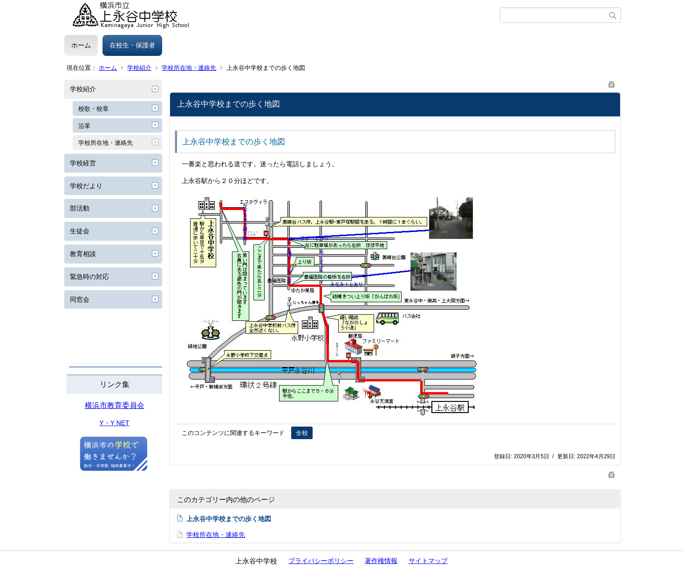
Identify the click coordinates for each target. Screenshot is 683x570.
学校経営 (83, 163)
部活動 (79, 208)
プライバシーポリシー (321, 560)
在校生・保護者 (132, 45)
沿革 (84, 125)
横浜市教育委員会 (114, 405)
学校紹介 (139, 67)
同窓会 (79, 299)
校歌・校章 (93, 108)
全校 (302, 432)
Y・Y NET (114, 423)
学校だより (86, 186)
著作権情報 (381, 560)
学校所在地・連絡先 (189, 67)
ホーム (81, 45)
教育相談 (83, 254)
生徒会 (79, 231)
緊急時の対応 (89, 276)
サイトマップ (428, 560)
